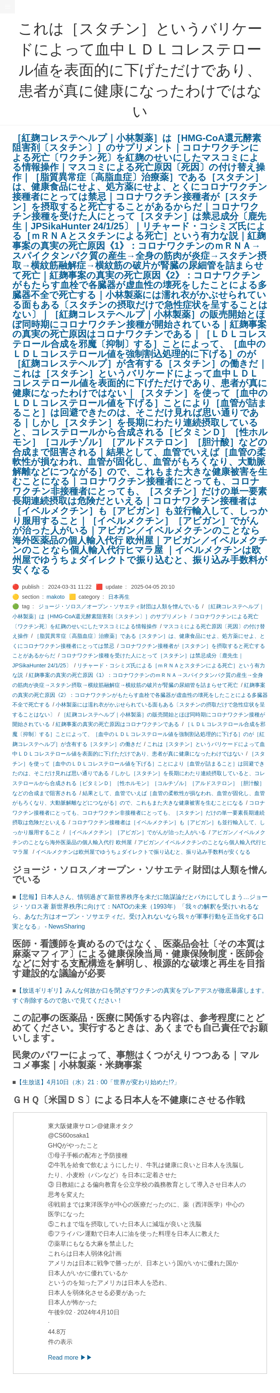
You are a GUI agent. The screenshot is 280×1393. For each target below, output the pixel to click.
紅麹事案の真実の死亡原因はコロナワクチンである (117, 724)
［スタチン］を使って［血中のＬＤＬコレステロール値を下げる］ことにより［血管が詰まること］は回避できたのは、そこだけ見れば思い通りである (138, 763)
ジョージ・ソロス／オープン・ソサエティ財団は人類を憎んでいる (118, 606)
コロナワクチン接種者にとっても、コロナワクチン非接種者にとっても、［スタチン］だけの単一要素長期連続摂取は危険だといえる (138, 812)
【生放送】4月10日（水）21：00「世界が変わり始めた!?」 (98, 1082)
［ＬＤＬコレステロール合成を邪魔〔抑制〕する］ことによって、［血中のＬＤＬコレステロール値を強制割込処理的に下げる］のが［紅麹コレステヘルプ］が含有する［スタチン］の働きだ (138, 734)
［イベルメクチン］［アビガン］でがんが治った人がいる (136, 832)
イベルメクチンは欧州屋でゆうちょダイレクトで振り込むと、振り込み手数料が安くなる (143, 852)
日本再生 (119, 597)
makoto (55, 597)
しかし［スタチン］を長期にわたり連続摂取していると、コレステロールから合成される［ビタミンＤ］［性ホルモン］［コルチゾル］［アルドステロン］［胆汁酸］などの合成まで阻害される (138, 783)
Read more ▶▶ (70, 1357)
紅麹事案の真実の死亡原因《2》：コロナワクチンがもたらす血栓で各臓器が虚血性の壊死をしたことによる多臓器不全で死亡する (140, 695)
